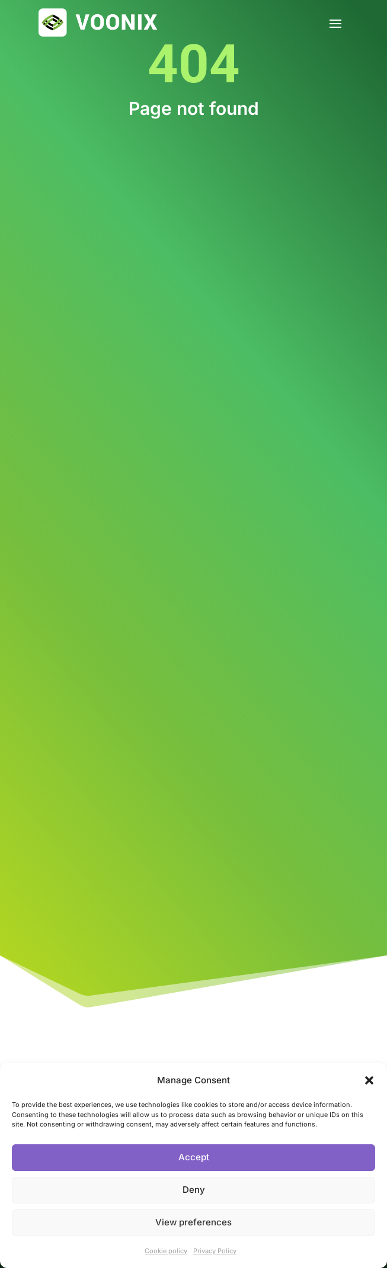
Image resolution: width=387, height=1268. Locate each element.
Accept (193, 1157)
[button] (369, 1080)
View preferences (193, 1222)
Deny (194, 1189)
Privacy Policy (214, 1251)
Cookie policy (166, 1251)
